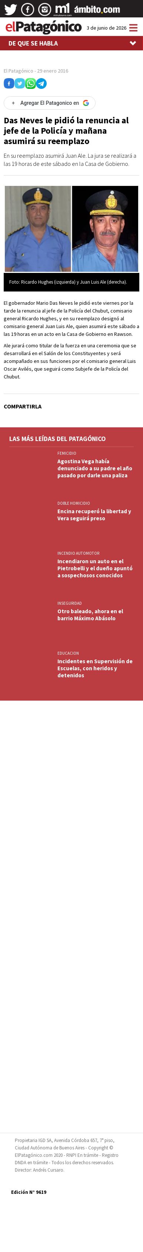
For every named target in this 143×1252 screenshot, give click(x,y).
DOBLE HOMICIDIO (73, 503)
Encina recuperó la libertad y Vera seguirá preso (94, 515)
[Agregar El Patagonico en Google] (50, 103)
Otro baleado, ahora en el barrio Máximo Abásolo (90, 615)
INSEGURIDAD (69, 603)
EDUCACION (68, 653)
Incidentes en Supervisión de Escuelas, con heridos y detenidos (95, 668)
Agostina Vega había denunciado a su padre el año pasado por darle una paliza (94, 468)
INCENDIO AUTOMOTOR (78, 553)
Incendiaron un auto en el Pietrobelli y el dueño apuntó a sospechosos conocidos (95, 568)
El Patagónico (18, 70)
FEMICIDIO (66, 453)
